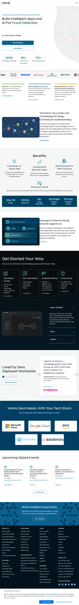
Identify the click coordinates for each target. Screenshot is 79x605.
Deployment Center (26, 536)
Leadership (61, 547)
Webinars (42, 558)
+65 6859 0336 (68, 571)
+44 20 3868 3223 (65, 566)
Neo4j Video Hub (44, 544)
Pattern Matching (7, 571)
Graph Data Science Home (28, 558)
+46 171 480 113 (67, 563)
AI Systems (5, 563)
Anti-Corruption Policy (8, 596)
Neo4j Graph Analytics (8, 536)
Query (52, 331)
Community (24, 542)
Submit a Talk (59, 99)
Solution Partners (44, 574)
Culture (60, 544)
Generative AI (5, 566)
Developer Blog (25, 539)
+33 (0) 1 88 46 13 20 (68, 568)
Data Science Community (27, 568)
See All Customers (11, 382)
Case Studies (5, 577)
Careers (60, 542)
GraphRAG (42, 561)
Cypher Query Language (8, 547)
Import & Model (56, 307)
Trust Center (61, 553)
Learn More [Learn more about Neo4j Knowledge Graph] (44, 140)
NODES (42, 553)
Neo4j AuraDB (6, 531)
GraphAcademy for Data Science (30, 570)
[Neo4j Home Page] (5, 2)
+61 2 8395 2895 (68, 574)
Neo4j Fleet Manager (8, 542)
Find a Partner (43, 568)
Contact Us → (63, 557)
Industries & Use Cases (8, 574)
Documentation (25, 534)
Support (60, 550)
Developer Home (25, 531)
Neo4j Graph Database (8, 534)
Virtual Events (24, 544)
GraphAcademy (25, 547)
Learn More (65, 292)
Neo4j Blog (43, 534)
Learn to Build (32, 99)
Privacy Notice (10, 595)
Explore (53, 339)
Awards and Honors (63, 536)
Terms (3, 595)
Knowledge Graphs (7, 568)
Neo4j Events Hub (45, 547)
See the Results (7, 96)
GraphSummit (43, 550)
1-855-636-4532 (65, 560)
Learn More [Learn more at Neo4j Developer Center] (7, 296)
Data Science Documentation (29, 560)
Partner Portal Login (45, 582)
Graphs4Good (62, 539)
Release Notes (25, 550)
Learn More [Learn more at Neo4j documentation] (26, 293)
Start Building (19, 43)
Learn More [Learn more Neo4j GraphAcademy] (46, 293)
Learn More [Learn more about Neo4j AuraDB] (18, 48)
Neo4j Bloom (5, 544)
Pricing (4, 553)
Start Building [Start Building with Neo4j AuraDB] (39, 519)
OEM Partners (43, 577)
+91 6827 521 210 (66, 577)
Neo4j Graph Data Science (9, 539)
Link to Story (49, 386)
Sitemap (17, 595)
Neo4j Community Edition (9, 555)
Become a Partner (44, 571)
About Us (60, 531)
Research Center (44, 539)
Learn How (43, 242)
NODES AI (42, 555)
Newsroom (61, 534)
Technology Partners (45, 579)
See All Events (39, 492)
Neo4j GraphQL (6, 550)
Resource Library (44, 531)
